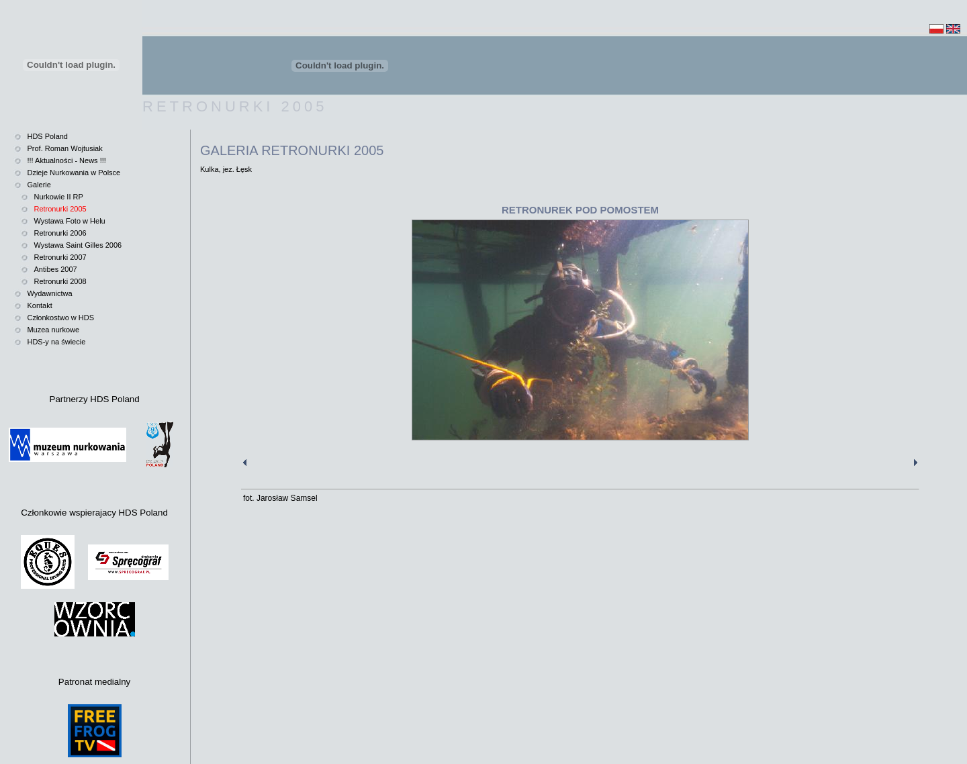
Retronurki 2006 (60, 233)
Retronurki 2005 (60, 209)
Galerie (38, 185)
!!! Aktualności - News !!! (66, 160)
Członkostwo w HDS (60, 318)
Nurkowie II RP (58, 197)
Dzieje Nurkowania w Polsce (73, 173)
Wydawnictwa (49, 293)
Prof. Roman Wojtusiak (64, 148)
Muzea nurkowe (53, 330)
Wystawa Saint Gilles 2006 (78, 245)
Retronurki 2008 (60, 281)
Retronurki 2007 (60, 257)
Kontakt (39, 305)
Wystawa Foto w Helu (69, 221)
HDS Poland (47, 136)
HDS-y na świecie (56, 342)
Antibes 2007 (55, 269)
